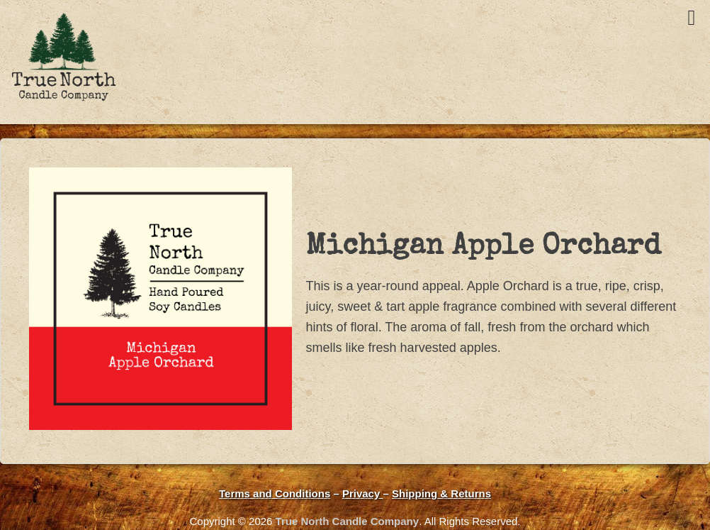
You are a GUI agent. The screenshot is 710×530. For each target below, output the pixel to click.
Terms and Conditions (274, 493)
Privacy (362, 493)
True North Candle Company (347, 521)
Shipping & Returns (441, 493)
